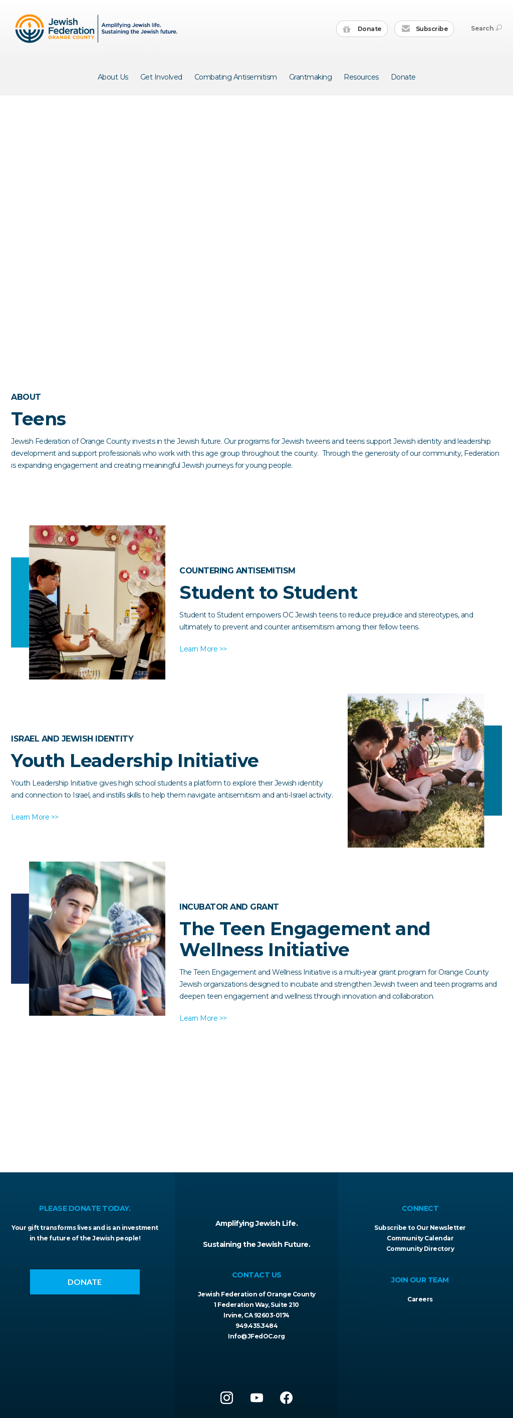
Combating (235, 77)
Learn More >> (203, 648)
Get (161, 77)
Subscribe (424, 29)
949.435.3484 (256, 1325)
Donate (362, 29)
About (113, 77)
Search (486, 28)
